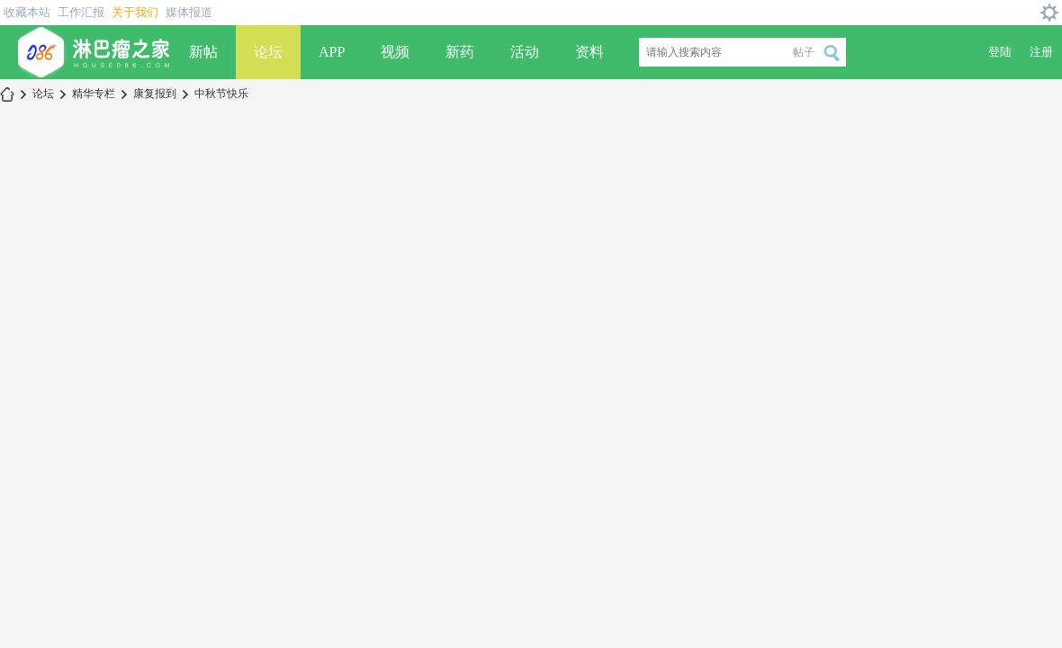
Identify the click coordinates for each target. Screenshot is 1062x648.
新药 (460, 51)
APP (332, 51)
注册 (1041, 51)
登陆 (1000, 51)
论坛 (268, 51)
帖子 (803, 52)
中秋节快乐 (221, 93)
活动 (524, 51)
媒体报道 (189, 12)
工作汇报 (81, 12)
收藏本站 (27, 12)
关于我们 (135, 12)
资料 (589, 51)
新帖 (203, 51)
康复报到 (154, 93)
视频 (395, 51)
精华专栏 (93, 93)
